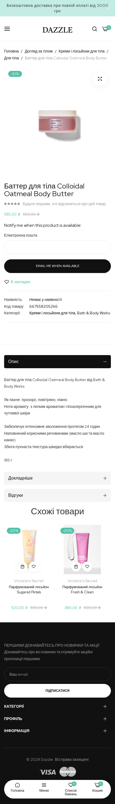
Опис (13, 361)
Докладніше (20, 478)
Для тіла (11, 58)
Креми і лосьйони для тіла (82, 51)
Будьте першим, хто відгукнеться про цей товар (64, 204)
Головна (11, 51)
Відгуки (15, 495)
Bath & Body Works (93, 312)
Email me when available (57, 266)
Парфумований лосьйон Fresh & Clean (82, 589)
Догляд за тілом (39, 51)
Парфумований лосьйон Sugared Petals (29, 589)
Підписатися (57, 691)
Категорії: (12, 312)
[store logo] (57, 29)
